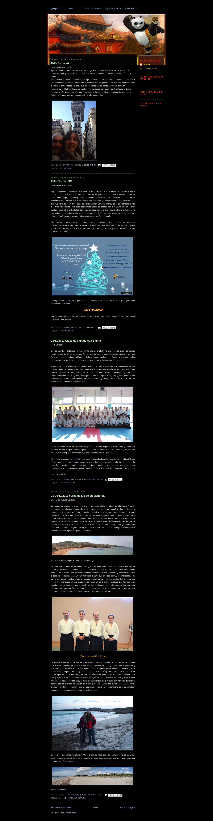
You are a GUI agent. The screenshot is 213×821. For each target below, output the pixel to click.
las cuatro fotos (69, 300)
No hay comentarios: (92, 479)
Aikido (65, 798)
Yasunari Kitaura (77, 798)
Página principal (56, 8)
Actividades (68, 331)
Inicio (95, 807)
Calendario (71, 8)
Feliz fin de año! (61, 63)
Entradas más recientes (61, 807)
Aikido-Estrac (131, 8)
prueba (146, 64)
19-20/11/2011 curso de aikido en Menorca (78, 495)
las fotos (98, 755)
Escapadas (67, 168)
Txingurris (54, 14)
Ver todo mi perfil (149, 68)
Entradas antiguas (127, 807)
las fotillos (78, 459)
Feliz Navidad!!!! (61, 181)
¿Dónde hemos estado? (90, 8)
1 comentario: (89, 165)
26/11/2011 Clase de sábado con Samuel (76, 340)
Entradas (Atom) (70, 813)
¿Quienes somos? (113, 8)
